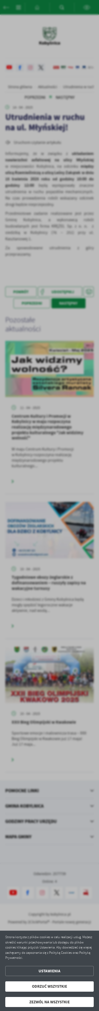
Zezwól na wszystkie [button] (49, 1002)
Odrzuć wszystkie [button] (49, 986)
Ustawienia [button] (49, 971)
